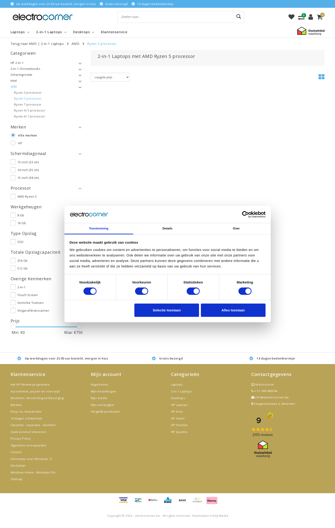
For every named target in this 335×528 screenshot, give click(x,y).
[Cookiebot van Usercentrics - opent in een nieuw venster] (245, 214)
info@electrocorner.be (270, 402)
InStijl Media (219, 520)
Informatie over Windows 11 (31, 463)
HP (20, 144)
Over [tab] (236, 228)
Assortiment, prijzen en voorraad (35, 396)
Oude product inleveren (28, 436)
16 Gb (21, 225)
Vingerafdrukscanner (33, 315)
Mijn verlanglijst (102, 409)
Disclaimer (18, 470)
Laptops (177, 389)
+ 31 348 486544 (264, 396)
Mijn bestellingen (103, 396)
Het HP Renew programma (30, 389)
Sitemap (17, 484)
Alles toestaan (233, 310)
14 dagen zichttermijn (26, 423)
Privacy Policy (21, 443)
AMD (75, 43)
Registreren (99, 389)
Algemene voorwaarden (29, 450)
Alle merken (27, 136)
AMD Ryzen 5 (27, 198)
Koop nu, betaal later (26, 416)
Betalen (16, 409)
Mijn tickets (99, 403)
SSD (20, 245)
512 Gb (22, 272)
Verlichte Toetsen (30, 307)
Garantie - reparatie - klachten (33, 430)
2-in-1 (21, 292)
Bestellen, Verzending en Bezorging (37, 403)
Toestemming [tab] (98, 228)
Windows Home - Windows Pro (33, 477)
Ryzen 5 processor (101, 43)
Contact (16, 457)
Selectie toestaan (167, 310)
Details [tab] (167, 228)
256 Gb (22, 264)
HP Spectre (179, 436)
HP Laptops (179, 409)
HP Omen (178, 423)
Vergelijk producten (105, 416)
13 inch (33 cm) (28, 163)
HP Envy (177, 416)
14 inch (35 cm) (28, 171)
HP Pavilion (179, 430)
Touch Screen (27, 299)
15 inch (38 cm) (28, 179)
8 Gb (20, 218)
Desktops (178, 403)
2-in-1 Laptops (52, 43)
